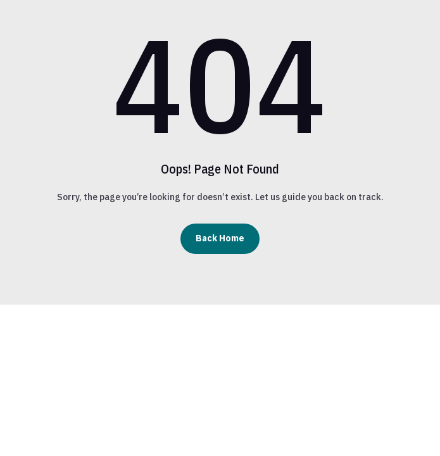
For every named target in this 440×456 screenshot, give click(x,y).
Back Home (220, 238)
